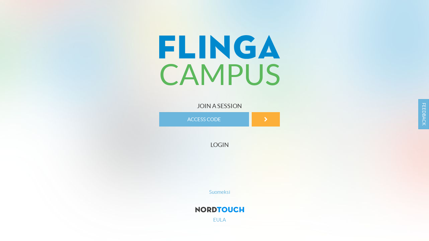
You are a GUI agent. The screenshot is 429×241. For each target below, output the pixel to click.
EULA (219, 220)
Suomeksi (219, 192)
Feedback (423, 114)
